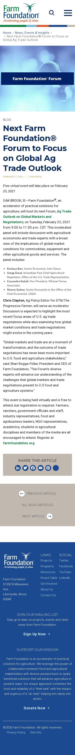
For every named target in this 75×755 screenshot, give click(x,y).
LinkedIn (64, 578)
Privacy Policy (16, 732)
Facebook (66, 566)
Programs (47, 566)
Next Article (33, 516)
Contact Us (48, 595)
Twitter (64, 560)
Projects (46, 560)
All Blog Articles (37, 505)
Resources (48, 572)
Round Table (49, 578)
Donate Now (37, 708)
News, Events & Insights (32, 32)
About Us (47, 589)
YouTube (65, 572)
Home (7, 32)
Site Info (35, 732)
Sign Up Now (37, 634)
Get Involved (49, 583)
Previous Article (41, 493)
